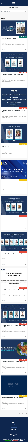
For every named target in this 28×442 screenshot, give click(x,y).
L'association (13, 429)
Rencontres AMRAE (14, 434)
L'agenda (13, 430)
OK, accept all (8, 440)
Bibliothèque (13, 431)
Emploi (14, 435)
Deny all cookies (15, 440)
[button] (7, 17)
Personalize (21, 440)
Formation (14, 433)
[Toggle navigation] (2, 3)
